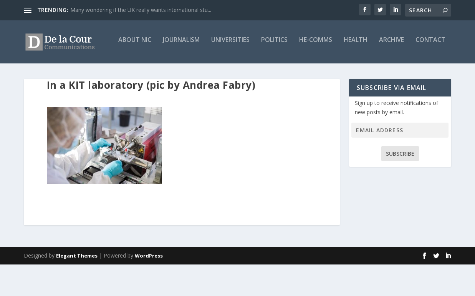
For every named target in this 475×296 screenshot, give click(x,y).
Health (267, 71)
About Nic (46, 71)
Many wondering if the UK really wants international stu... (140, 9)
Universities (141, 71)
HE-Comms (226, 71)
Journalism (92, 71)
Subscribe (400, 185)
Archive (302, 71)
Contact (342, 71)
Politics (185, 71)
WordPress (149, 287)
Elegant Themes (77, 287)
